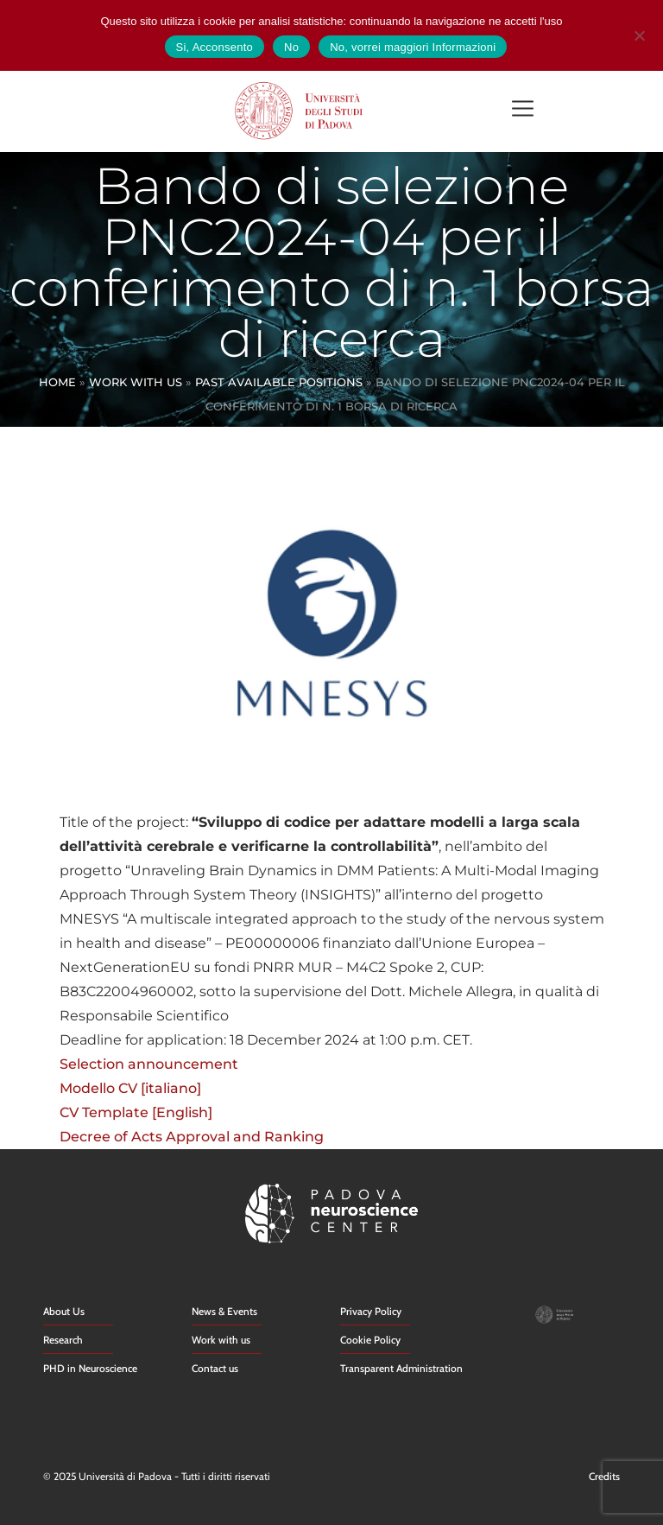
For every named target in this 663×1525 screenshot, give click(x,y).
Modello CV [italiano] (130, 1088)
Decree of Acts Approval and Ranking (192, 1136)
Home (57, 382)
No (291, 47)
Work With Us (135, 382)
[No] (639, 33)
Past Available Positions (279, 382)
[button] (522, 110)
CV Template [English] (136, 1112)
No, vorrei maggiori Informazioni (413, 47)
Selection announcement (149, 1064)
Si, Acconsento (215, 47)
